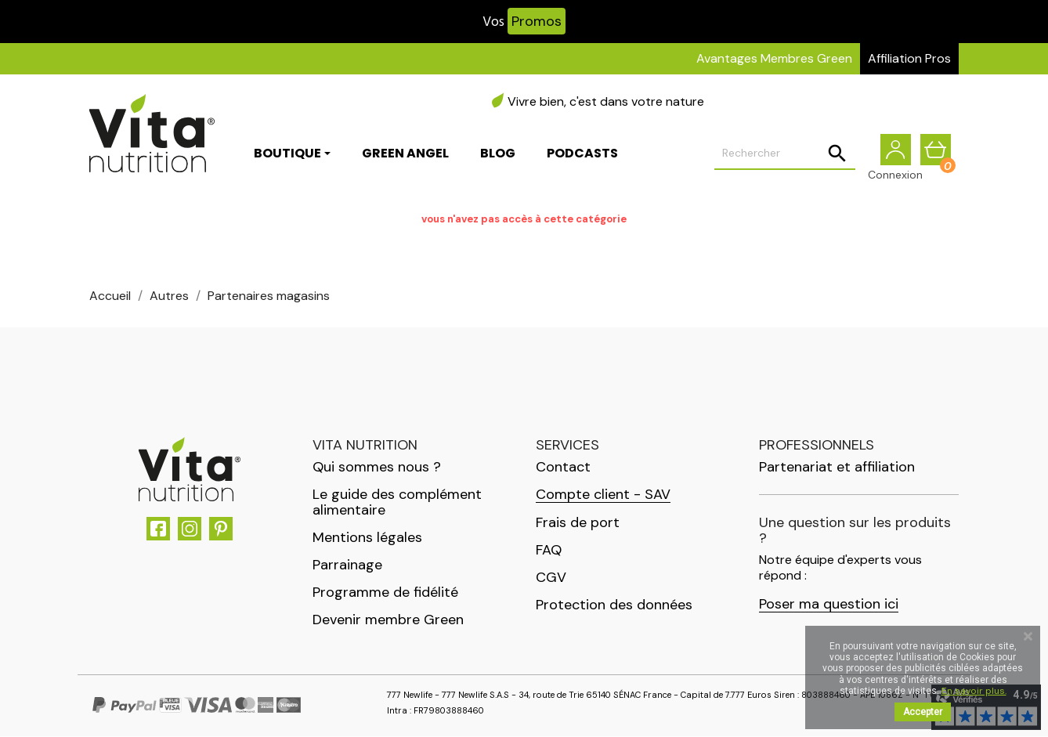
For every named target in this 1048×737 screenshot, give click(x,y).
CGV (551, 578)
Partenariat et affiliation (837, 467)
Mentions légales (367, 538)
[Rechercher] (784, 153)
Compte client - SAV (603, 495)
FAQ (549, 550)
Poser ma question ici (828, 605)
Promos (536, 21)
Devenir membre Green (388, 620)
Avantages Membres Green (774, 58)
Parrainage (347, 565)
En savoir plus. (973, 691)
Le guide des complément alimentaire (397, 502)
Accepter (922, 711)
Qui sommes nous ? (377, 467)
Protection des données (614, 605)
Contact (563, 467)
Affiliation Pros (909, 58)
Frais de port (578, 523)
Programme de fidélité (385, 593)
